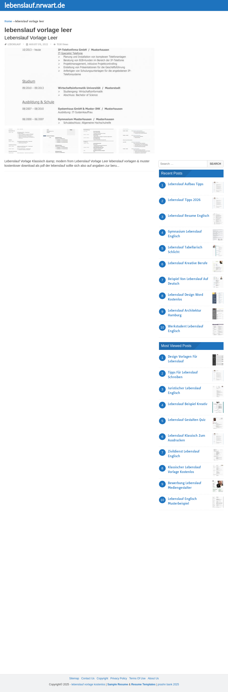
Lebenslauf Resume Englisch (188, 216)
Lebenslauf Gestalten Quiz (187, 420)
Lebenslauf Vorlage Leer (31, 38)
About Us (153, 678)
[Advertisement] (192, 85)
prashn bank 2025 (168, 684)
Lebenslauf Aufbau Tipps (185, 184)
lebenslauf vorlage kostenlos (88, 684)
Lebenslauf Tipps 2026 (184, 200)
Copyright (102, 678)
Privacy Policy (118, 678)
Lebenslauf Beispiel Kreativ (187, 404)
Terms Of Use (137, 678)
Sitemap (74, 678)
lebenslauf (14, 44)
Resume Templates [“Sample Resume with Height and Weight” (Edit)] (143, 684)
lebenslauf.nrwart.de (34, 5)
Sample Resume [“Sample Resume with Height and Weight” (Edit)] (117, 684)
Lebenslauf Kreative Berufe (188, 263)
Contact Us (87, 678)
